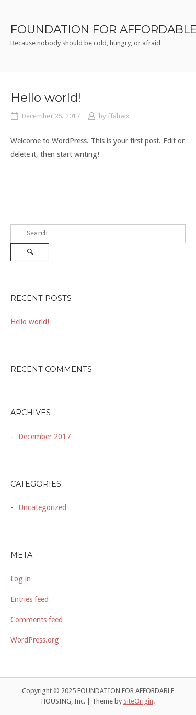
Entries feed (29, 599)
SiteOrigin (138, 701)
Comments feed (36, 619)
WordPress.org (34, 640)
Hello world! (46, 97)
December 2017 (44, 436)
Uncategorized (42, 507)
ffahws (118, 116)
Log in (20, 579)
